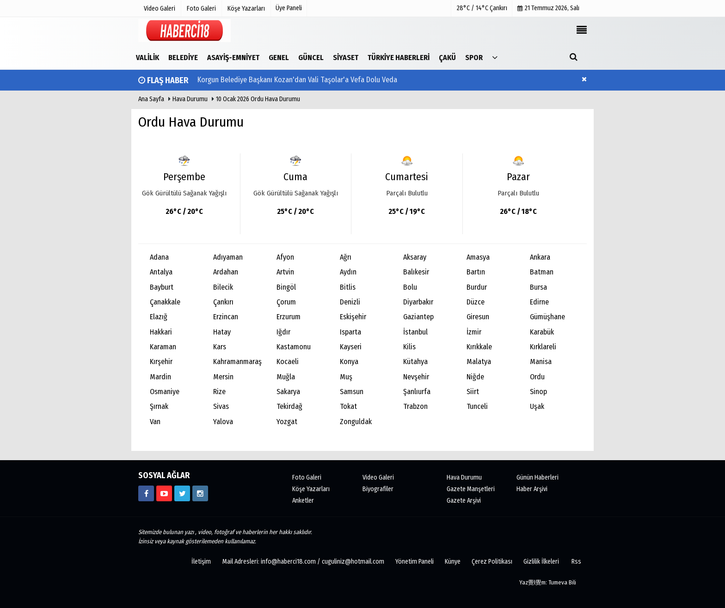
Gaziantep (418, 317)
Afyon (285, 257)
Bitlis (348, 287)
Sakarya (288, 391)
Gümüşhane (547, 317)
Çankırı (223, 302)
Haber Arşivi (531, 489)
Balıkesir (416, 272)
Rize (219, 391)
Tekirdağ (289, 406)
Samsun (351, 391)
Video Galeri (378, 477)
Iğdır (283, 332)
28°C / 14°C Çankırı (482, 8)
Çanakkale (165, 302)
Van (155, 422)
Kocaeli (287, 361)
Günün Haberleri (537, 477)
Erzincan (225, 317)
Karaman (163, 347)
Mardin (160, 377)
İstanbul (415, 332)
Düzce (476, 302)
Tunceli (477, 406)
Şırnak (159, 406)
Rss (576, 561)
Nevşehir (416, 377)
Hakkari (161, 332)
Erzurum (288, 317)
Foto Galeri (306, 477)
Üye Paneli (289, 8)
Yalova (223, 422)
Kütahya (415, 361)
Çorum (286, 302)
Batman (541, 272)
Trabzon (415, 406)
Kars (219, 347)
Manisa (541, 361)
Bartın (476, 272)
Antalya (161, 272)
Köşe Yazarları (311, 489)
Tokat (348, 406)
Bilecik (223, 287)
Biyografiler (377, 489)
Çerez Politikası (492, 561)
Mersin (223, 377)
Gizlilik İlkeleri (541, 561)
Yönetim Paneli (414, 561)
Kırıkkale (479, 347)
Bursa (538, 287)
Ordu (537, 377)
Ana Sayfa (151, 99)
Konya (349, 361)
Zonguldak (356, 422)
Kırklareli (543, 347)
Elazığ (158, 317)
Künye (453, 561)
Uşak (537, 406)
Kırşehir (161, 361)
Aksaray (414, 257)
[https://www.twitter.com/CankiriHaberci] (182, 493)
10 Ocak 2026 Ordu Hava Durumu (258, 99)
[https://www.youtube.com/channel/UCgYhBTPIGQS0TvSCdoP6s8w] (164, 493)
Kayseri (351, 347)
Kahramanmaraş (237, 361)
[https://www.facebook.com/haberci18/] (146, 493)
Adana (159, 257)
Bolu (410, 287)
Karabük (542, 332)
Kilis (409, 347)
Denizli (350, 302)
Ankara (540, 257)
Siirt (473, 391)
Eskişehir (353, 317)
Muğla (285, 377)
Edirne (539, 302)
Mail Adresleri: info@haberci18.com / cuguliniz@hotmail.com (303, 561)
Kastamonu (293, 347)
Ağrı (345, 257)
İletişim (201, 561)
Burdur (477, 287)
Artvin (285, 272)
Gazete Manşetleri (471, 489)
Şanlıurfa (416, 391)
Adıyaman (228, 257)
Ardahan (225, 272)
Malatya (479, 361)
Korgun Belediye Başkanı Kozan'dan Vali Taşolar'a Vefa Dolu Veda (297, 80)
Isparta (350, 332)
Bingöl (286, 287)
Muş (346, 377)
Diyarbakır (418, 302)
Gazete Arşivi (464, 501)
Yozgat (286, 422)
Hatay (222, 332)
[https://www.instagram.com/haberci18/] (200, 493)
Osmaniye (164, 391)
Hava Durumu (190, 99)
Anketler (303, 501)
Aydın (348, 272)
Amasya (478, 257)
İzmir (474, 332)
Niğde (475, 377)
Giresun (478, 317)
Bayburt (161, 287)
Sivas (221, 406)
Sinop (538, 391)
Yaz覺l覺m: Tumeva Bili (547, 582)
